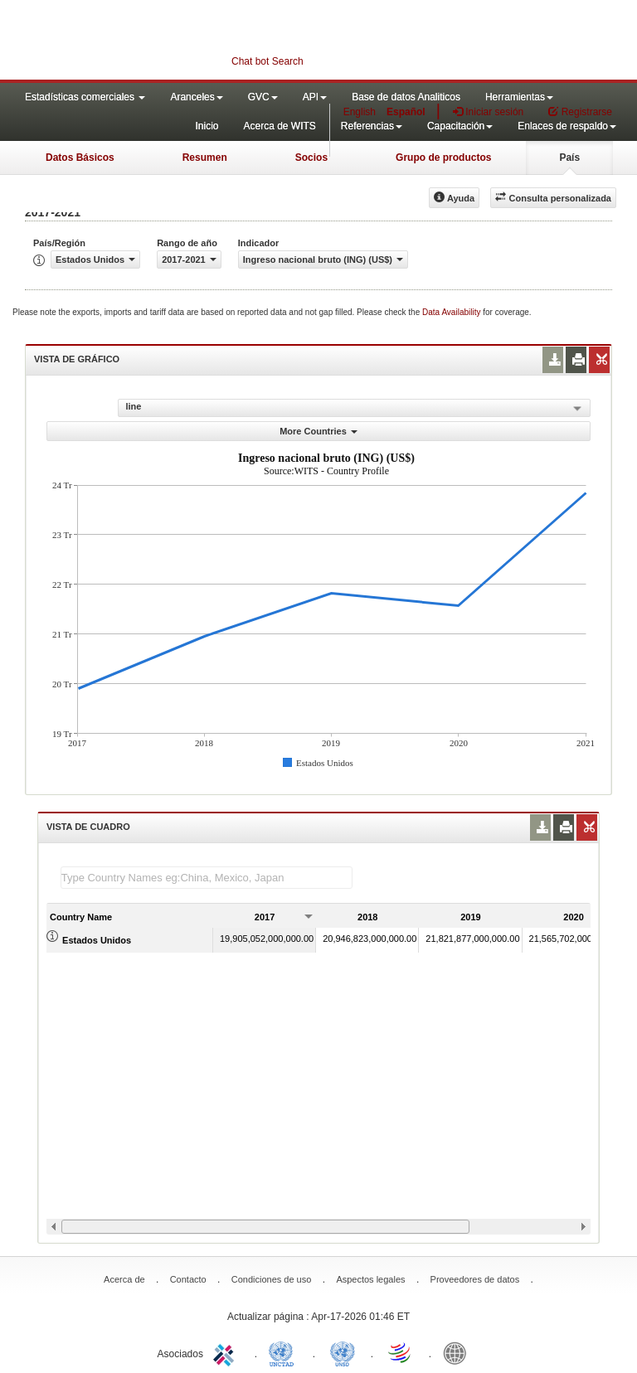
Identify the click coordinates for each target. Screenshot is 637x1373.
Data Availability (452, 312)
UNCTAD (284, 1352)
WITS (166, 41)
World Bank (458, 1352)
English (359, 112)
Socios (311, 157)
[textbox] (207, 877)
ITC (226, 1352)
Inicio (206, 126)
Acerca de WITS (279, 126)
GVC (263, 97)
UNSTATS (342, 1352)
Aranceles (196, 97)
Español (406, 112)
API (315, 97)
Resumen (204, 157)
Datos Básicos (80, 157)
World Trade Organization (400, 1352)
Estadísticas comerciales (85, 97)
